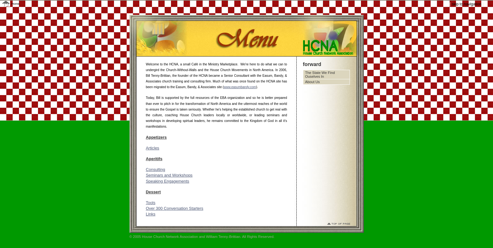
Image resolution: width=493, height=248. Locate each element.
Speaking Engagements (167, 181)
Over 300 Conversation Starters (175, 208)
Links (150, 214)
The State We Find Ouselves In (320, 74)
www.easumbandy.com (240, 87)
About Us (312, 82)
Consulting (155, 169)
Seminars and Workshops (169, 175)
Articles (152, 148)
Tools (150, 202)
